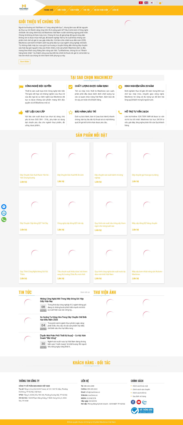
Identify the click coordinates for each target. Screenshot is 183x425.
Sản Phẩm (74, 9)
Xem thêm (24, 62)
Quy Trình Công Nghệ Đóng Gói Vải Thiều (34, 273)
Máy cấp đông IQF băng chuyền (144, 223)
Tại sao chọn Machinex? (91, 77)
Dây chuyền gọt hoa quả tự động (145, 175)
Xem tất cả (85, 292)
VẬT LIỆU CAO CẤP (35, 111)
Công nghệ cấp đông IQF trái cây (70, 223)
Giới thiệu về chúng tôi (39, 21)
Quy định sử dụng (139, 396)
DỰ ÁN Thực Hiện (101, 9)
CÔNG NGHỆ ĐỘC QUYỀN (38, 86)
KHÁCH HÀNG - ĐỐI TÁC (91, 362)
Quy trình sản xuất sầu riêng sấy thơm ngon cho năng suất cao (110, 224)
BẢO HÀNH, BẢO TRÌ (85, 111)
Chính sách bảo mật (140, 386)
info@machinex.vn (90, 392)
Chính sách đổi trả (139, 393)
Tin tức (25, 292)
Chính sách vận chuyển (141, 389)
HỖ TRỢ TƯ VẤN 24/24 (136, 111)
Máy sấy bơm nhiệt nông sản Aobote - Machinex (147, 273)
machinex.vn (89, 395)
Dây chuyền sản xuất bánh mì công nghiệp (109, 176)
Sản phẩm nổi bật (91, 135)
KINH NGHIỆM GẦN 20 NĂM (139, 86)
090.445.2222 (89, 389)
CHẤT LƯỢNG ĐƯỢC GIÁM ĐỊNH (91, 86)
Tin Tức (86, 9)
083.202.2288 (87, 386)
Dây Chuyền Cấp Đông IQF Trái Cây (34, 223)
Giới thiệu (62, 9)
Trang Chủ (48, 9)
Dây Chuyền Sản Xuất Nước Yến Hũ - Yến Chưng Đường (35, 176)
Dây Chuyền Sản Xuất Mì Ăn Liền (70, 175)
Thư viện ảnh (104, 292)
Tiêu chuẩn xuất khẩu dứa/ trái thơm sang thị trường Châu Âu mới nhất (72, 273)
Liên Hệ (115, 9)
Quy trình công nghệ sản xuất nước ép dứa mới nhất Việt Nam (110, 273)
